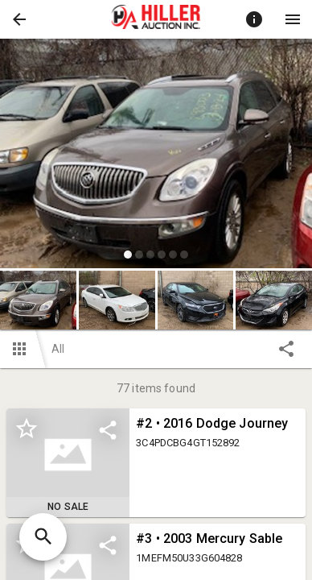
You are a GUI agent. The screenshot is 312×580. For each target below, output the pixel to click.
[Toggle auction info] (254, 19)
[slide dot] (128, 255)
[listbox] (156, 156)
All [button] (57, 348)
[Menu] (292, 19)
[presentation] (156, 19)
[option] (156, 156)
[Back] (19, 19)
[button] (19, 19)
